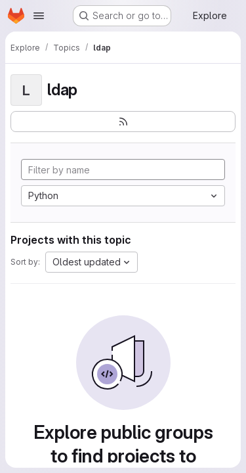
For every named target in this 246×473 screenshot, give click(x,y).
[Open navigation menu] (38, 15)
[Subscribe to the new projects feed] (123, 121)
